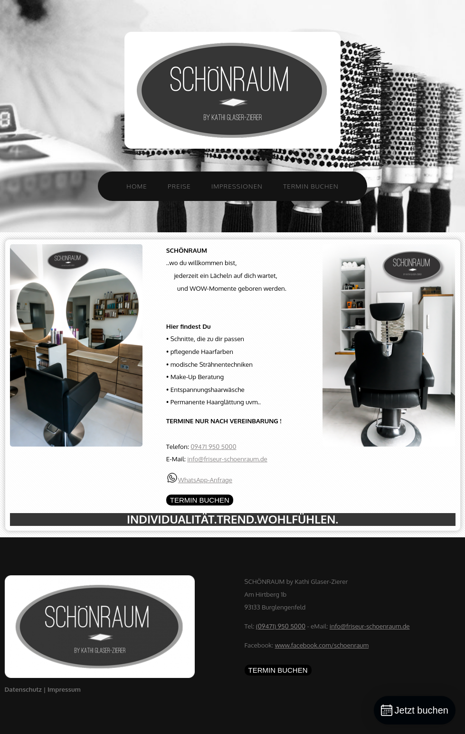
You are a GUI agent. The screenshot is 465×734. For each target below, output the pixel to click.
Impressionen (237, 186)
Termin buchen (311, 186)
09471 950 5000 (213, 446)
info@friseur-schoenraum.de (227, 459)
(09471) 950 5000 (280, 626)
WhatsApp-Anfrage (205, 480)
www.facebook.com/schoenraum (322, 645)
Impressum (64, 689)
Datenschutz (24, 689)
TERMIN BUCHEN (199, 500)
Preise (179, 186)
